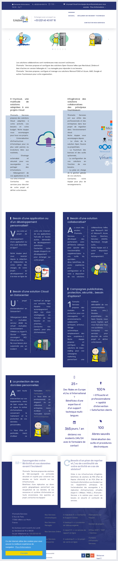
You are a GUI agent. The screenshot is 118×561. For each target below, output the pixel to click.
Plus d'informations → (98, 7)
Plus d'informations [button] (23, 547)
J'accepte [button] (24, 553)
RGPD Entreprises (41, 417)
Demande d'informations (21, 4)
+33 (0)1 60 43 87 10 (39, 4)
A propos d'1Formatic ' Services (94, 538)
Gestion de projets (96, 522)
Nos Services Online (53, 529)
